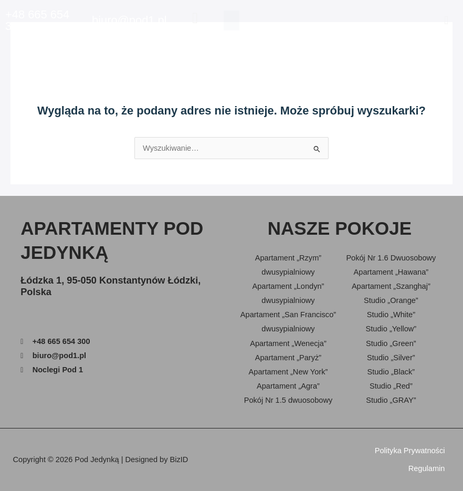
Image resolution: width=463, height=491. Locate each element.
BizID (179, 459)
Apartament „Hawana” (391, 272)
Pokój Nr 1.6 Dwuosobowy (391, 258)
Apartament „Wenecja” (288, 343)
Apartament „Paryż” (288, 357)
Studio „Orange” (391, 300)
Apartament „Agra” (288, 386)
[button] (446, 20)
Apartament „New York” (288, 372)
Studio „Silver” (391, 357)
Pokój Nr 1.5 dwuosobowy (288, 400)
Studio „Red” (391, 386)
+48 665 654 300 (37, 20)
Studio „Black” (391, 372)
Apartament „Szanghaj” (391, 286)
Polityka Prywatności (410, 450)
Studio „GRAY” (391, 400)
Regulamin (426, 468)
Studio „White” (391, 314)
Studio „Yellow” (391, 329)
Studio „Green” (391, 343)
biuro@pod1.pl (129, 20)
